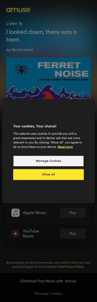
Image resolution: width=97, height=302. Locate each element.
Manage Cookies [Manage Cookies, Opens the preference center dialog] (48, 161)
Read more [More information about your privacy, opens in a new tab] (65, 146)
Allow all (48, 174)
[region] (48, 151)
